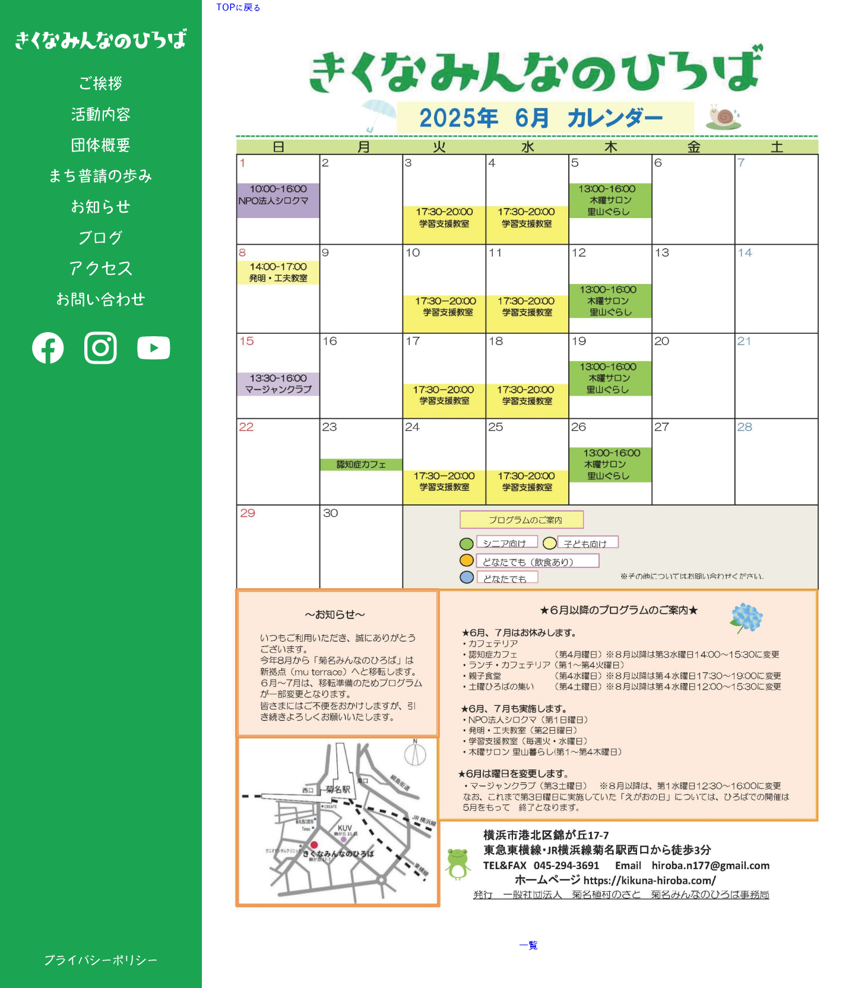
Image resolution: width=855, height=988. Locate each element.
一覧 (528, 945)
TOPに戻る (238, 7)
